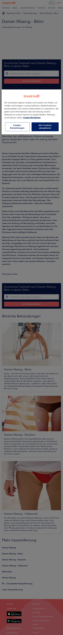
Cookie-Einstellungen (17, 126)
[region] (32, 111)
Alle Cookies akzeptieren (45, 126)
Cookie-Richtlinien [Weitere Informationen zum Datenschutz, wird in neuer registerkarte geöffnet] (32, 118)
